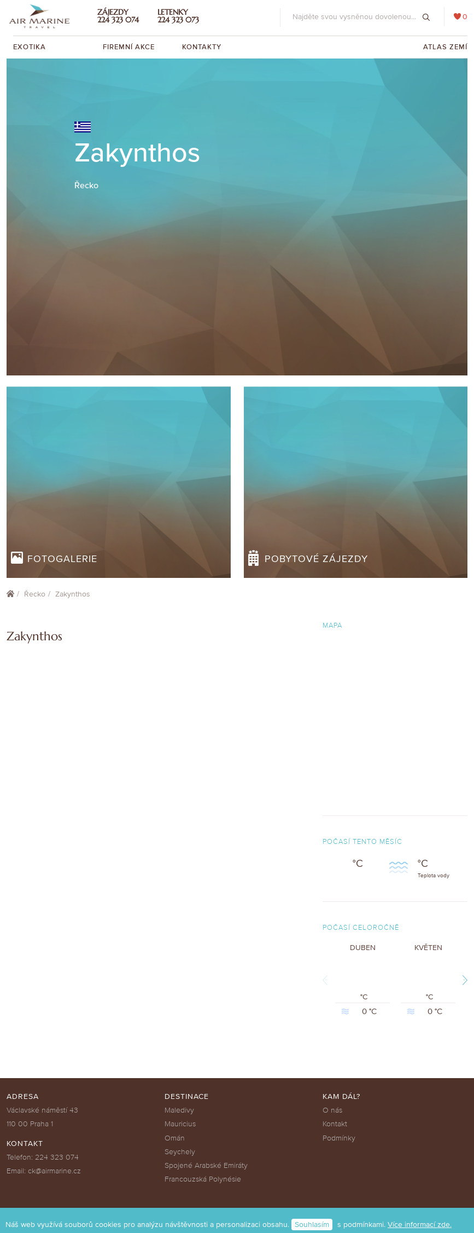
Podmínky (339, 1138)
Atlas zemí (445, 47)
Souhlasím (312, 1224)
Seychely (180, 1151)
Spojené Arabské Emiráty (206, 1165)
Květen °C (428, 980)
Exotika (30, 47)
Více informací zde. (420, 1224)
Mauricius (180, 1123)
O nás (332, 1110)
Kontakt (335, 1123)
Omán (175, 1138)
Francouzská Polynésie (203, 1179)
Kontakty (201, 47)
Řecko (34, 594)
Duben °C (362, 980)
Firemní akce (129, 47)
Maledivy (179, 1110)
